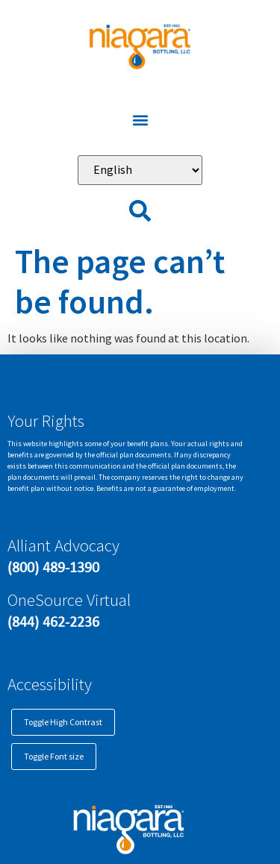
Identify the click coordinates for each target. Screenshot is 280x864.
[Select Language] (140, 170)
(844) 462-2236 (53, 621)
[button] (140, 120)
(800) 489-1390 (53, 567)
